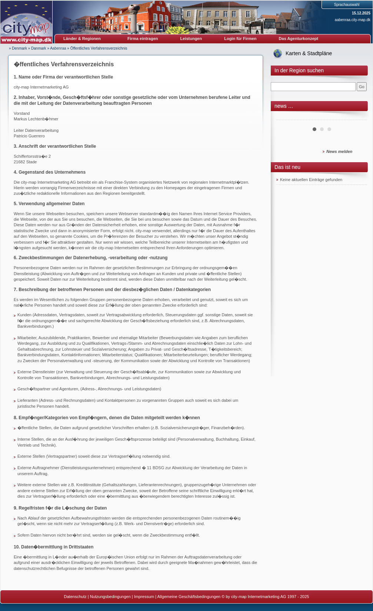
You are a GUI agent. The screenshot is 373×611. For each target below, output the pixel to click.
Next (357, 117)
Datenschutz (75, 596)
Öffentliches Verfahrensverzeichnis (98, 48)
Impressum (144, 596)
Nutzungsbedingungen (110, 596)
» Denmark (18, 48)
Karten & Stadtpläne (309, 53)
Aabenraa (58, 48)
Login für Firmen (240, 38)
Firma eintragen (142, 38)
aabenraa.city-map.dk (352, 20)
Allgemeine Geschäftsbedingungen (189, 596)
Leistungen (191, 38)
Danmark (38, 48)
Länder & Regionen (82, 38)
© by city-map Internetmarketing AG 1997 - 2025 (265, 596)
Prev (286, 117)
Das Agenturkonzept (299, 38)
